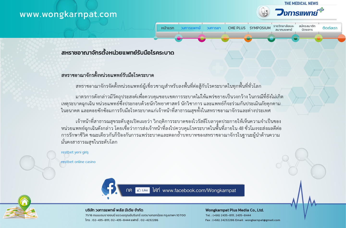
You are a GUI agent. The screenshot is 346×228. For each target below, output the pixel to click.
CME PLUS (237, 28)
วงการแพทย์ (191, 28)
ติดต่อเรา (329, 28)
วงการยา (214, 28)
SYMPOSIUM (260, 28)
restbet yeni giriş (75, 151)
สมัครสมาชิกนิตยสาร (307, 28)
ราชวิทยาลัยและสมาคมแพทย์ (283, 28)
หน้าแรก (167, 28)
